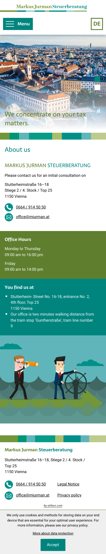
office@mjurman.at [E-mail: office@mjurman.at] (32, 217)
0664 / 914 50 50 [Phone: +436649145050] (31, 207)
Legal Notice (68, 484)
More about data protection (53, 533)
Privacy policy (69, 495)
